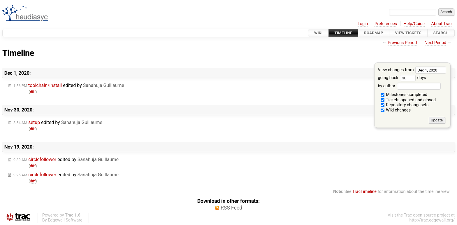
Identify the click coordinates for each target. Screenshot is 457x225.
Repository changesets (405, 104)
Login (363, 23)
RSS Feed (231, 208)
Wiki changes (396, 110)
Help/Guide (414, 23)
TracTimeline (364, 191)
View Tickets (408, 33)
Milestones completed (404, 94)
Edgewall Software (65, 220)
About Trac (441, 23)
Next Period (436, 42)
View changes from (412, 69)
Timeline (343, 33)
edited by (68, 85)
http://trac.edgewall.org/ (432, 220)
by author (409, 85)
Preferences (386, 23)
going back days (402, 77)
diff (33, 92)
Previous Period (402, 42)
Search (441, 33)
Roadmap (373, 33)
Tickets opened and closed (408, 99)
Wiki (318, 33)
